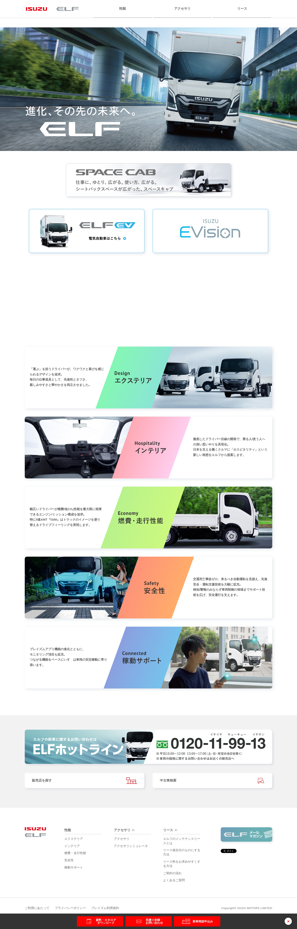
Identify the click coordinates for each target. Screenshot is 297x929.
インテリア (72, 847)
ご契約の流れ (172, 874)
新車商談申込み (197, 921)
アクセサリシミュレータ (131, 847)
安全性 (69, 861)
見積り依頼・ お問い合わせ (148, 921)
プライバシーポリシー (73, 909)
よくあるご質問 (174, 881)
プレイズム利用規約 (111, 909)
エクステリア (73, 840)
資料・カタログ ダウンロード (100, 921)
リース (242, 8)
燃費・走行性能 (75, 854)
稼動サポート (73, 869)
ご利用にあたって (37, 909)
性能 (122, 8)
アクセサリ (182, 8)
